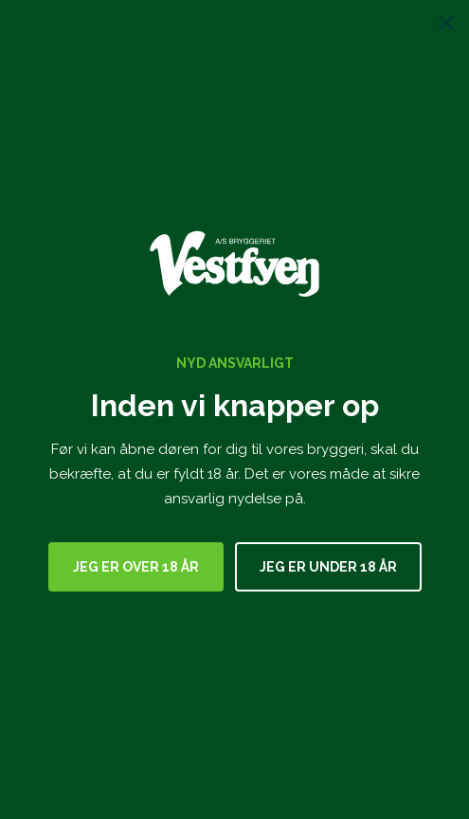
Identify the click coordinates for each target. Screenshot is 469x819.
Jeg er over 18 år (136, 566)
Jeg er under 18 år (328, 566)
